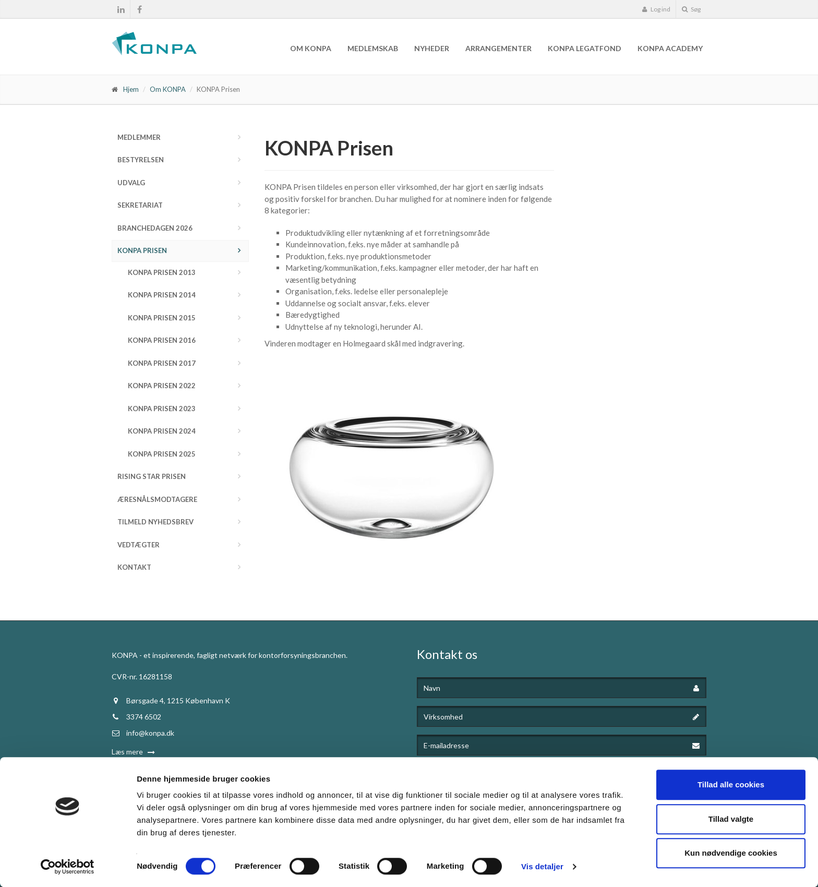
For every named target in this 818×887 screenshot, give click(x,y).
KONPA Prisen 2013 (162, 272)
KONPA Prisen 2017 (162, 363)
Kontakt (134, 567)
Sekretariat (140, 205)
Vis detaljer (542, 866)
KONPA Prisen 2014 (162, 295)
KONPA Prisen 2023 (162, 408)
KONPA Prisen (142, 250)
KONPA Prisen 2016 (162, 340)
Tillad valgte (730, 818)
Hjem (131, 89)
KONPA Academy (670, 48)
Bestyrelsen (140, 159)
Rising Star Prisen (151, 476)
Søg (691, 9)
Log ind (656, 9)
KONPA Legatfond (584, 48)
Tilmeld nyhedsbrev (155, 522)
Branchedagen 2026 (155, 228)
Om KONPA (310, 48)
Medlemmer (139, 137)
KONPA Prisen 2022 (162, 385)
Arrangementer (498, 48)
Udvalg (131, 182)
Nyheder (431, 48)
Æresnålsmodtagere (157, 499)
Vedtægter (138, 545)
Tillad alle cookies (730, 784)
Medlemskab (372, 48)
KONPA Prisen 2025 (162, 454)
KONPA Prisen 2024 (162, 431)
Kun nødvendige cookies (730, 852)
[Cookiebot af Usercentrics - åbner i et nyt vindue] (67, 866)
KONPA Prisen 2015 (162, 318)
